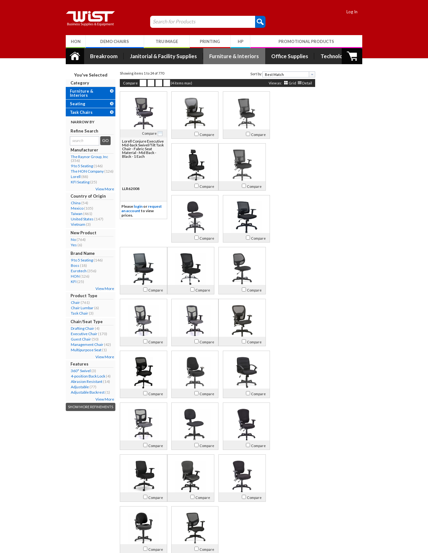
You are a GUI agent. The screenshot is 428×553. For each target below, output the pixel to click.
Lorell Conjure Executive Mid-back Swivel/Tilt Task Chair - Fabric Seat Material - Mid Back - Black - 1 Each (139, 149)
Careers (75, 523)
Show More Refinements (87, 407)
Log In (355, 11)
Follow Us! (344, 516)
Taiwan (73, 213)
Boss (71, 265)
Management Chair (83, 344)
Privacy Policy (139, 523)
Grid (289, 83)
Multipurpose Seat (82, 349)
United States (78, 219)
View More (101, 189)
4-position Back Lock (84, 376)
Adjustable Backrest (84, 392)
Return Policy (139, 515)
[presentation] (308, 74)
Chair (71, 302)
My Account (142, 499)
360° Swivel (77, 370)
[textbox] (283, 74)
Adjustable (76, 386)
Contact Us (78, 515)
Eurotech (75, 270)
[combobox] (285, 74)
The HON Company (83, 171)
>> (278, 479)
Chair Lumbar (78, 307)
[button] (257, 21)
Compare (126, 83)
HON (71, 276)
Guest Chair (77, 339)
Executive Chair (80, 333)
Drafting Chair (79, 328)
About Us (79, 499)
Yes (70, 245)
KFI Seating (76, 182)
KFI (70, 281)
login (134, 206)
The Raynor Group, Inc (86, 156)
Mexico (73, 208)
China (72, 202)
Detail (304, 83)
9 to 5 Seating (78, 165)
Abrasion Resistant (83, 381)
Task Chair (76, 313)
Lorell (72, 176)
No (69, 239)
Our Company (81, 508)
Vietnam (74, 224)
